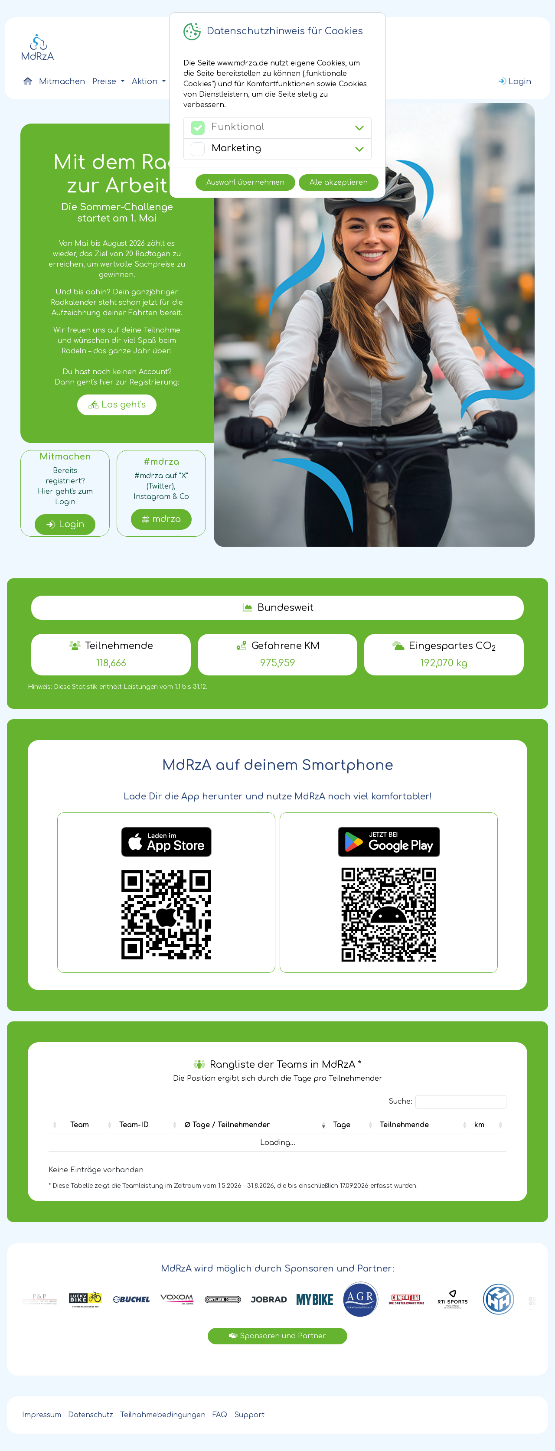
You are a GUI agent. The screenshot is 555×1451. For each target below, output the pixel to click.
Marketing (236, 148)
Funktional (238, 127)
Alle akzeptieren (339, 182)
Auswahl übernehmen (245, 182)
